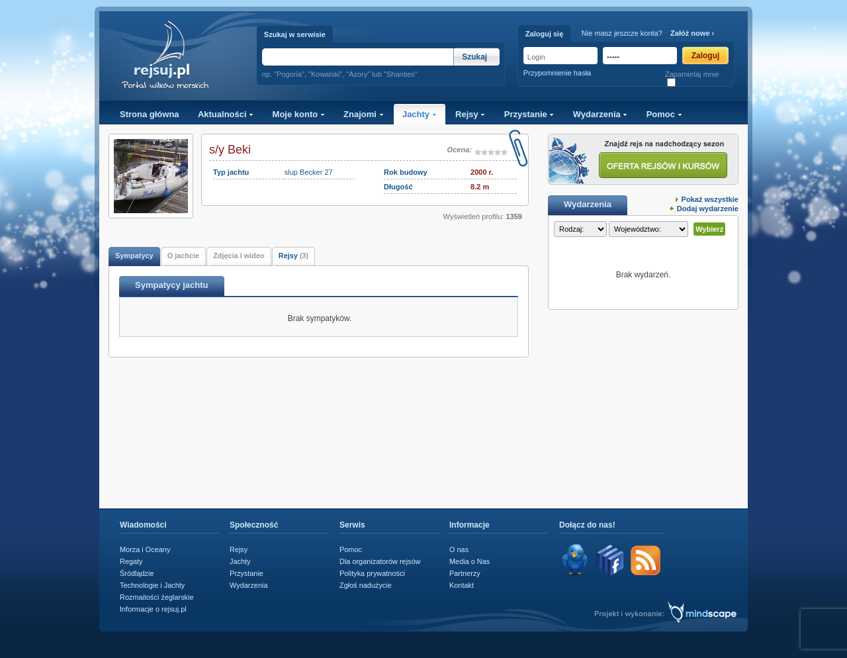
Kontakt (461, 585)
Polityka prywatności (372, 573)
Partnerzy (464, 573)
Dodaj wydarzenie (707, 208)
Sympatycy (134, 255)
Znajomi (363, 114)
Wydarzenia (600, 114)
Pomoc (664, 114)
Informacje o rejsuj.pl (153, 609)
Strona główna (149, 114)
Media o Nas (469, 561)
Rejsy (470, 114)
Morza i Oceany (145, 549)
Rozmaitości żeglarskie (157, 597)
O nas (458, 549)
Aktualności (225, 114)
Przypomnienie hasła (557, 73)
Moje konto (299, 114)
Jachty (419, 114)
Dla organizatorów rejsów (379, 561)
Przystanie (529, 114)
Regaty (131, 561)
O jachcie (183, 255)
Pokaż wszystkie (710, 199)
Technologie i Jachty (152, 585)
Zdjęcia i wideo (239, 255)
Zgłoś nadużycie (365, 585)
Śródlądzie (137, 573)
